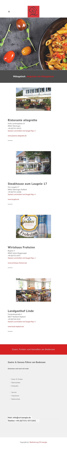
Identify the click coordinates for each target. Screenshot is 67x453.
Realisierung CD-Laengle (38, 442)
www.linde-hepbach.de (16, 326)
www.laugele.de (13, 199)
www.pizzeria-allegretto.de (17, 136)
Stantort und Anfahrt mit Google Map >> (22, 131)
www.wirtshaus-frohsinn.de (17, 263)
